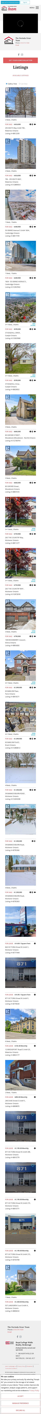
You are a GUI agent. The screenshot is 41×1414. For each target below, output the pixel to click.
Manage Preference (20, 1403)
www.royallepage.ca (10, 1366)
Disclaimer (30, 1366)
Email (17, 45)
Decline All (20, 1410)
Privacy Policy (34, 1390)
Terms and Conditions (11, 1368)
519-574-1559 (24, 43)
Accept (20, 1396)
